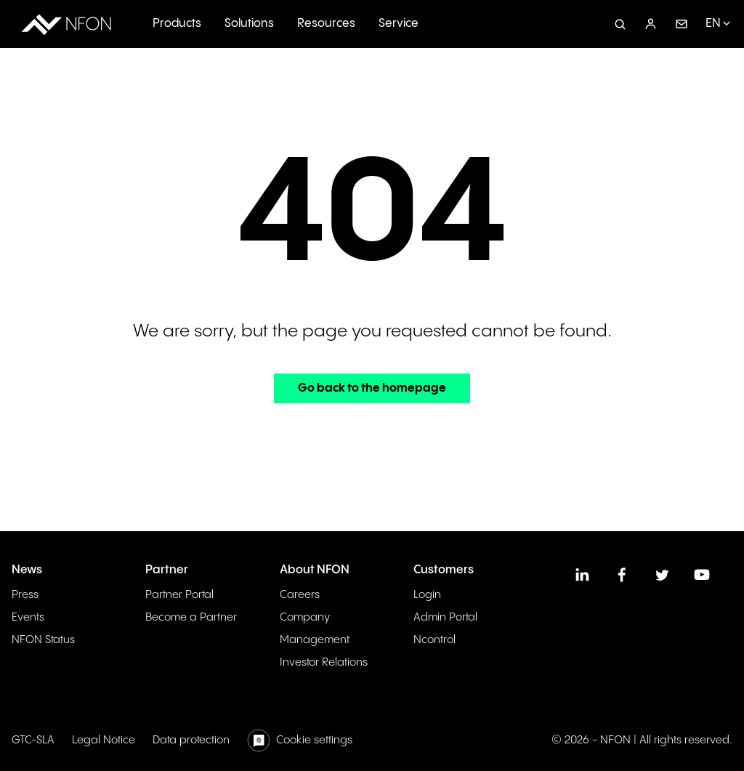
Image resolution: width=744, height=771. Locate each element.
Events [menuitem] (28, 617)
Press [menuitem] (25, 594)
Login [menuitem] (427, 594)
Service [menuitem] (398, 23)
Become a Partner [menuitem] (191, 617)
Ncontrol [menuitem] (434, 639)
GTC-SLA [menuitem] (33, 740)
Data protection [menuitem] (191, 740)
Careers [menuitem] (300, 594)
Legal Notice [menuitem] (103, 740)
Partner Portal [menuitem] (179, 594)
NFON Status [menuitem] (43, 639)
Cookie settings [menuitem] (314, 740)
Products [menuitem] (177, 23)
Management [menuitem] (314, 639)
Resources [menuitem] (326, 23)
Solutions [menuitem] (249, 23)
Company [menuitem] (305, 617)
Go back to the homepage (372, 388)
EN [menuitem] (713, 23)
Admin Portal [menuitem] (445, 617)
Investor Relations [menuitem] (324, 662)
